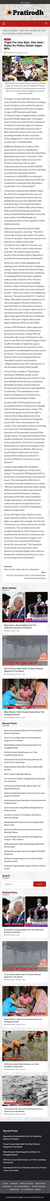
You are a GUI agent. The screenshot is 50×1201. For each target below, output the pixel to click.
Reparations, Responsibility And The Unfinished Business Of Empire (23, 731)
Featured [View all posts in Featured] (7, 39)
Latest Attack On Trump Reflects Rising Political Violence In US (23, 809)
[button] (4, 23)
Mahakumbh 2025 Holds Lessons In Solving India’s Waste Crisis (24, 823)
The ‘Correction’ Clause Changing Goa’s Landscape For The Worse (24, 779)
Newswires (7, 1186)
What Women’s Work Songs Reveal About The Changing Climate (22, 746)
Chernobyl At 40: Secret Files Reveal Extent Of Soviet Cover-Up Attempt (23, 760)
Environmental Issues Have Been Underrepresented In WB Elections (25, 801)
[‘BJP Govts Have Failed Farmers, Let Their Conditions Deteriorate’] (25, 1046)
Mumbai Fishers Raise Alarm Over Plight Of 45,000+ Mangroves (24, 852)
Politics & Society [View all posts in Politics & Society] (17, 619)
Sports (38, 1189)
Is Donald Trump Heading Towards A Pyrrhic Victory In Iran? (25, 867)
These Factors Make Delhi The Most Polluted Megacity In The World (22, 739)
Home (5, 1183)
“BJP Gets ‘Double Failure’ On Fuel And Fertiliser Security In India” (23, 859)
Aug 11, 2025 (23, 52)
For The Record (27, 1189)
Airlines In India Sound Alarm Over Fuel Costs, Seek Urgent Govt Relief (24, 794)
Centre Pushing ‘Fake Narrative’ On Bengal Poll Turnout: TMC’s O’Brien (23, 838)
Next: (25, 575)
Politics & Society (26, 1183)
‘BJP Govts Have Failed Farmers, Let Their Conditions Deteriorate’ (21, 753)
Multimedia (14, 1189)
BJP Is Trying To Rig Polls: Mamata (17, 774)
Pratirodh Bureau (11, 52)
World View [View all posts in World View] (28, 619)
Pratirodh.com (38, 1197)
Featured (13, 1183)
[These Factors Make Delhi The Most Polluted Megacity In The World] (25, 650)
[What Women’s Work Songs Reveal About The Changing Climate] (25, 694)
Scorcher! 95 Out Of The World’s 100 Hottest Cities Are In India (22, 816)
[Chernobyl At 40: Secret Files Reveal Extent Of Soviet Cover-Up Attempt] (25, 1091)
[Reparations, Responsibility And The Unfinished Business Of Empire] (25, 607)
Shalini (8, 631)
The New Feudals (38, 1186)
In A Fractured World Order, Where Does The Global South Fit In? (22, 787)
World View (40, 1183)
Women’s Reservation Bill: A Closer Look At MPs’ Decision (23, 768)
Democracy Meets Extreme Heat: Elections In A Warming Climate (23, 830)
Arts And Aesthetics (22, 1186)
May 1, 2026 (15, 631)
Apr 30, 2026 (21, 1069)
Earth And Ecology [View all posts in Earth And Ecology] (10, 663)
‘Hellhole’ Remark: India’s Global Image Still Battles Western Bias (24, 845)
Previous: (25, 568)
